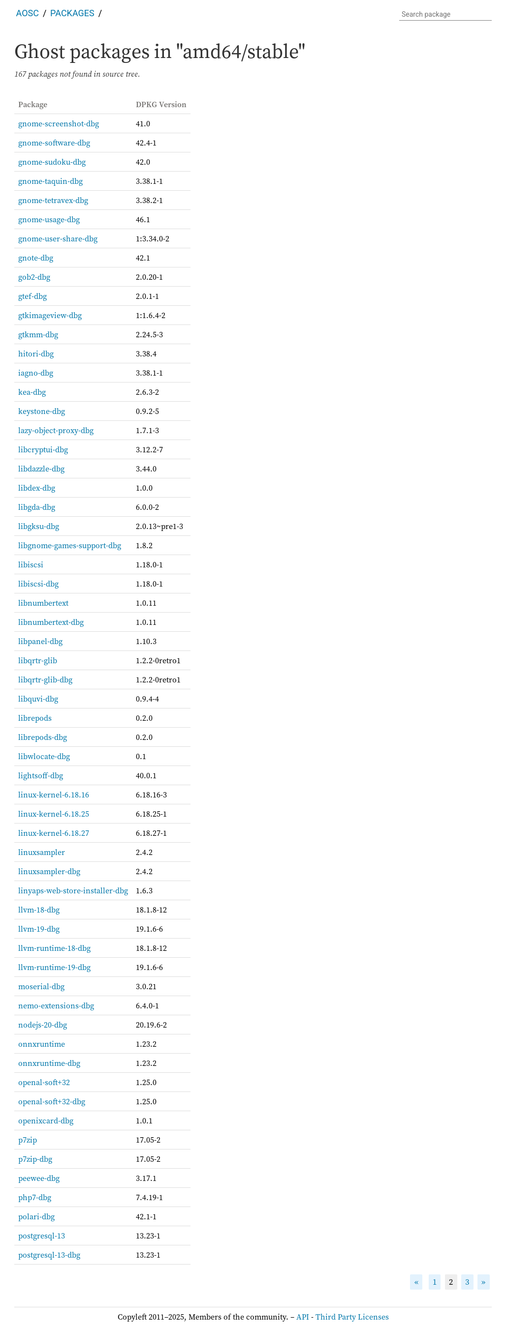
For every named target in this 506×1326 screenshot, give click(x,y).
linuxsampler (41, 852)
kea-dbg (32, 391)
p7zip (27, 1139)
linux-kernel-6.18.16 (53, 794)
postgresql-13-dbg (49, 1254)
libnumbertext (43, 602)
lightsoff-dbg (40, 775)
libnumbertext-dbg (51, 622)
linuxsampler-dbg (49, 871)
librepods (35, 717)
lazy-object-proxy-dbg (56, 430)
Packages (72, 13)
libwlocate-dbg (44, 756)
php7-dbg (34, 1197)
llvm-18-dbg (39, 909)
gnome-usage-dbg (49, 219)
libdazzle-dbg (41, 468)
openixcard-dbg (45, 1120)
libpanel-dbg (40, 641)
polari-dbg (36, 1216)
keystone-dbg (41, 411)
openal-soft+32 (44, 1082)
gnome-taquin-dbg (50, 181)
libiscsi (30, 564)
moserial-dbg (41, 986)
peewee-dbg (39, 1178)
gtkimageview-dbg (50, 315)
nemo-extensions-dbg (56, 1005)
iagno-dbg (35, 372)
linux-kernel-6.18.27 (53, 832)
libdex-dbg (36, 487)
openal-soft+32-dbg (51, 1101)
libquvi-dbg (38, 698)
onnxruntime (41, 1043)
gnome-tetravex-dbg (53, 200)
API (302, 1316)
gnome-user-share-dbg (57, 238)
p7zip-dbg (35, 1158)
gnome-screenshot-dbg (58, 123)
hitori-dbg (36, 353)
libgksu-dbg (38, 526)
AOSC (27, 13)
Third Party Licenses (352, 1316)
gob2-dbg (34, 276)
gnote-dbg (35, 257)
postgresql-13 (41, 1235)
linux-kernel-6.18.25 (53, 813)
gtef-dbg (32, 296)
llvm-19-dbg (39, 928)
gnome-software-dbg (54, 142)
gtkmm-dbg (38, 334)
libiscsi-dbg (38, 583)
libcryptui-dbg (43, 449)
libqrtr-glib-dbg (45, 679)
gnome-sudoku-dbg (52, 161)
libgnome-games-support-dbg (69, 545)
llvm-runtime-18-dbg (54, 948)
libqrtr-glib (37, 660)
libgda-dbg (36, 506)
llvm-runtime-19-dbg (54, 967)
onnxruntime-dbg (49, 1063)
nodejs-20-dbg (42, 1024)
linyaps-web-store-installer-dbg (73, 890)
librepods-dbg (42, 737)
